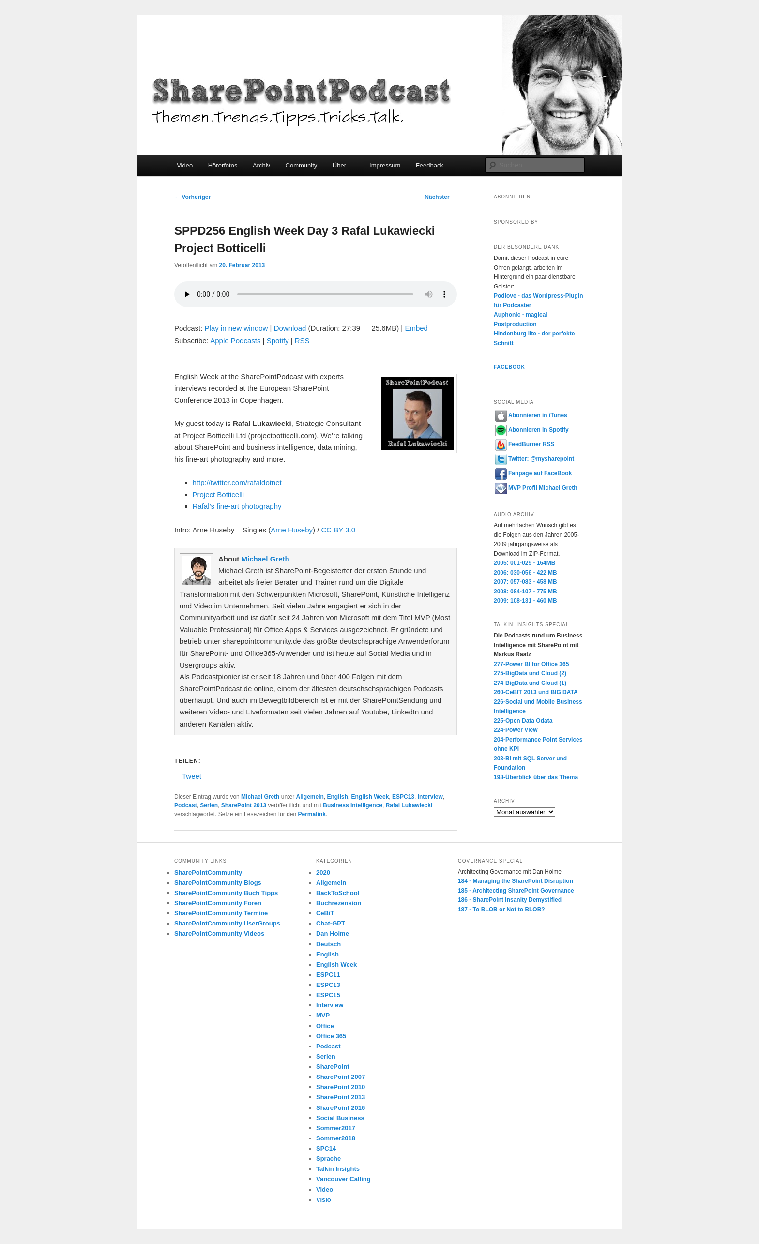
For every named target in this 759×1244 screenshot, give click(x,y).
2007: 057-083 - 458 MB (525, 581)
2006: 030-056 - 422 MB (525, 572)
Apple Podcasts (235, 340)
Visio (323, 1199)
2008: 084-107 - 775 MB (525, 591)
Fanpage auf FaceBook (533, 473)
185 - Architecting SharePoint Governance (516, 890)
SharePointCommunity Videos (219, 933)
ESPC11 (328, 974)
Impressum (384, 165)
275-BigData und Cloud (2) (530, 673)
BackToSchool (337, 892)
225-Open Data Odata (523, 720)
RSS (302, 340)
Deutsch (328, 944)
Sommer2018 (335, 1138)
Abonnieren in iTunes (531, 415)
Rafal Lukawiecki (409, 805)
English (337, 796)
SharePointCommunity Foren (217, 903)
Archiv (261, 165)
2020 (323, 872)
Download (290, 328)
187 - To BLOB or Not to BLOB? (501, 909)
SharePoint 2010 (340, 1087)
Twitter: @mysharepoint (534, 458)
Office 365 (331, 1036)
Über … (343, 165)
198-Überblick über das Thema (536, 777)
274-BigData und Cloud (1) (530, 683)
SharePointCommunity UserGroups (227, 923)
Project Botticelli (218, 494)
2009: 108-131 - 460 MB (525, 600)
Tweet (191, 775)
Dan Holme (332, 933)
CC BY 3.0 (338, 530)
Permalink (311, 814)
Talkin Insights (338, 1168)
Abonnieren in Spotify (532, 429)
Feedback (429, 165)
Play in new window (236, 328)
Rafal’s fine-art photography (237, 506)
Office (325, 1026)
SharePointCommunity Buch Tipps (226, 892)
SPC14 (326, 1148)
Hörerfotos (223, 165)
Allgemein (309, 796)
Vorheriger (192, 197)
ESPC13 (403, 796)
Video (185, 165)
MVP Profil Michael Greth (536, 488)
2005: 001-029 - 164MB (524, 563)
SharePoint (332, 1066)
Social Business (340, 1118)
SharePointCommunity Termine (221, 913)
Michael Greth (265, 559)
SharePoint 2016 (340, 1107)
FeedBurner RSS (524, 444)
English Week (370, 796)
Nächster (441, 197)
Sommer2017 (335, 1128)
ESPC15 (328, 995)
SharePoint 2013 (243, 805)
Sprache (328, 1158)
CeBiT (325, 913)
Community (302, 165)
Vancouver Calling (343, 1179)
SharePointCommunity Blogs (217, 882)
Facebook (509, 367)
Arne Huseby (292, 530)
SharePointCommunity (208, 872)
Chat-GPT (330, 923)
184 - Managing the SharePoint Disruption (515, 881)
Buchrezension (338, 903)
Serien (209, 805)
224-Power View (516, 730)
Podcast (185, 805)
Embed (416, 328)
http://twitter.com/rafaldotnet (237, 482)
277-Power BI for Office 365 (531, 664)
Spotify (278, 340)
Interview (430, 796)
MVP (323, 1015)
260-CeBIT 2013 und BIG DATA (536, 692)
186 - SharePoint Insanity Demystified (510, 899)
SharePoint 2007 (340, 1076)
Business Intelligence (352, 805)
